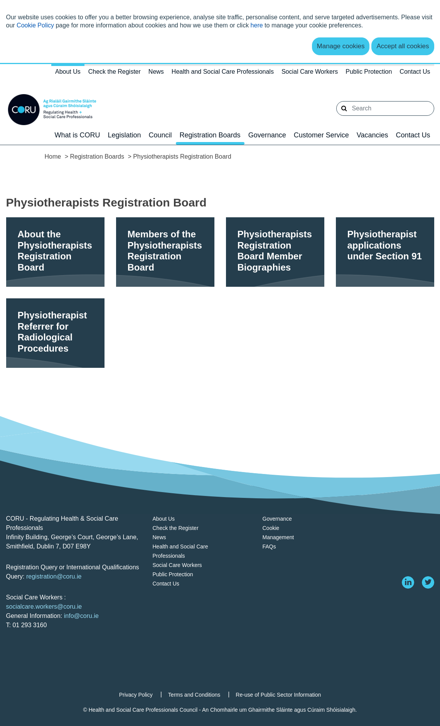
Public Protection (369, 71)
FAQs (269, 546)
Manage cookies (341, 46)
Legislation (124, 135)
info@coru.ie (81, 616)
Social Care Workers (310, 71)
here (257, 25)
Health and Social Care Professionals (223, 71)
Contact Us (415, 71)
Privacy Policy (136, 695)
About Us (68, 71)
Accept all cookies (402, 46)
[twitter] (428, 582)
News (156, 71)
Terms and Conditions (194, 695)
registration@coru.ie (53, 576)
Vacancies (372, 135)
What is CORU (77, 135)
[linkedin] (408, 582)
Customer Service (321, 135)
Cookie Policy (35, 25)
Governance (267, 135)
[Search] (385, 108)
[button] (344, 108)
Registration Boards (210, 135)
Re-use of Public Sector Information (278, 695)
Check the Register (114, 71)
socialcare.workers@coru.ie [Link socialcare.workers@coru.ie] (44, 606)
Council (160, 135)
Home (53, 156)
